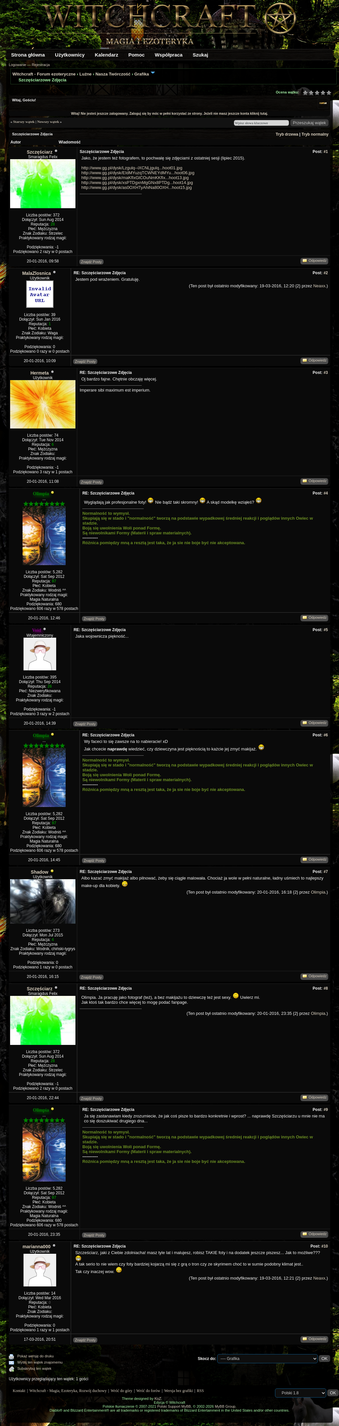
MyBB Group (225, 1406)
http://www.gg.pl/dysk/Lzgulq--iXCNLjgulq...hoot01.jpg (131, 167)
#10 (324, 1246)
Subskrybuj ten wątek (34, 1368)
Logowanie (17, 65)
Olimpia (318, 892)
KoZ (157, 1399)
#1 (326, 151)
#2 (326, 273)
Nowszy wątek (48, 122)
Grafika (141, 74)
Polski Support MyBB (174, 1406)
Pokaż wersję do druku (35, 1356)
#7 (326, 871)
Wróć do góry (121, 1390)
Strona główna (28, 54)
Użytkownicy (70, 54)
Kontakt (19, 1390)
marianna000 (37, 1246)
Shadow (39, 872)
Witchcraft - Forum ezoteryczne (43, 74)
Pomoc (136, 54)
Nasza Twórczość (112, 74)
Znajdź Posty (91, 262)
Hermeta (39, 373)
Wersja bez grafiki (178, 1390)
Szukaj (200, 54)
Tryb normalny (315, 134)
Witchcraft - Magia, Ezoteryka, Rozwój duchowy (67, 1390)
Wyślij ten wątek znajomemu (40, 1362)
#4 (326, 493)
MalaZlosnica (36, 273)
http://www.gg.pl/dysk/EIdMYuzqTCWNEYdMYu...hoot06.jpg (137, 172)
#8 (326, 988)
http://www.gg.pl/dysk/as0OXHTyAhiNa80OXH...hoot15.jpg (136, 187)
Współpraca (169, 54)
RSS (200, 1390)
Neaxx (319, 285)
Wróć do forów (148, 1390)
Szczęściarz (40, 152)
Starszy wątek (24, 122)
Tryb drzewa (287, 134)
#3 (326, 372)
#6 (326, 735)
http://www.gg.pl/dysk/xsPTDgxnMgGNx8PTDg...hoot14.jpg (137, 182)
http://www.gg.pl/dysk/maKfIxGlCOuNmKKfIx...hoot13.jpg (135, 177)
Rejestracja (41, 65)
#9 (326, 1109)
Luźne (85, 74)
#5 (326, 630)
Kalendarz (106, 54)
